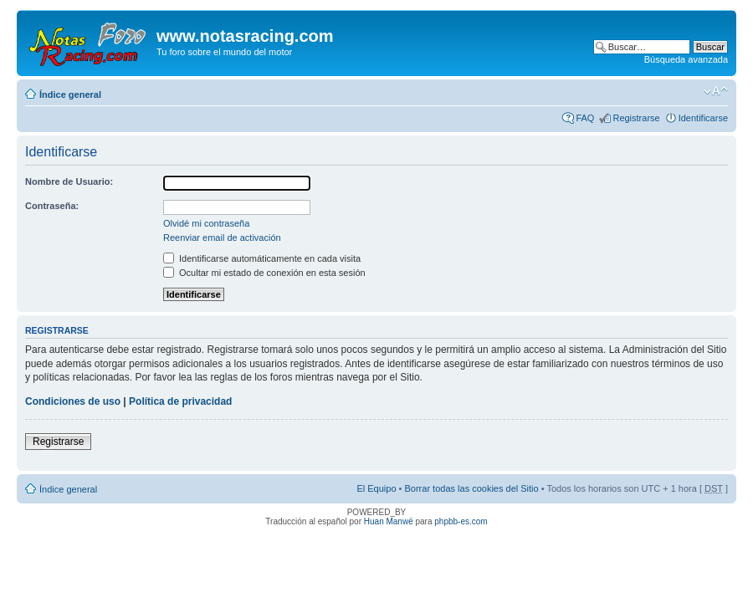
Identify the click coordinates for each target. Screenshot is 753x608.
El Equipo (376, 488)
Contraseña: (52, 206)
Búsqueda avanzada (686, 59)
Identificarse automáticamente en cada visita (262, 258)
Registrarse (635, 118)
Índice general (70, 94)
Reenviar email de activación (222, 237)
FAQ (585, 118)
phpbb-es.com (460, 521)
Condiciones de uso (72, 401)
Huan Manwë (388, 521)
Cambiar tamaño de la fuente (716, 91)
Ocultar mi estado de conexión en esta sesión (264, 273)
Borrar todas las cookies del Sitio (471, 488)
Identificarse (703, 118)
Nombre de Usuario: (69, 181)
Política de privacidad (180, 401)
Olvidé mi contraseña (206, 223)
